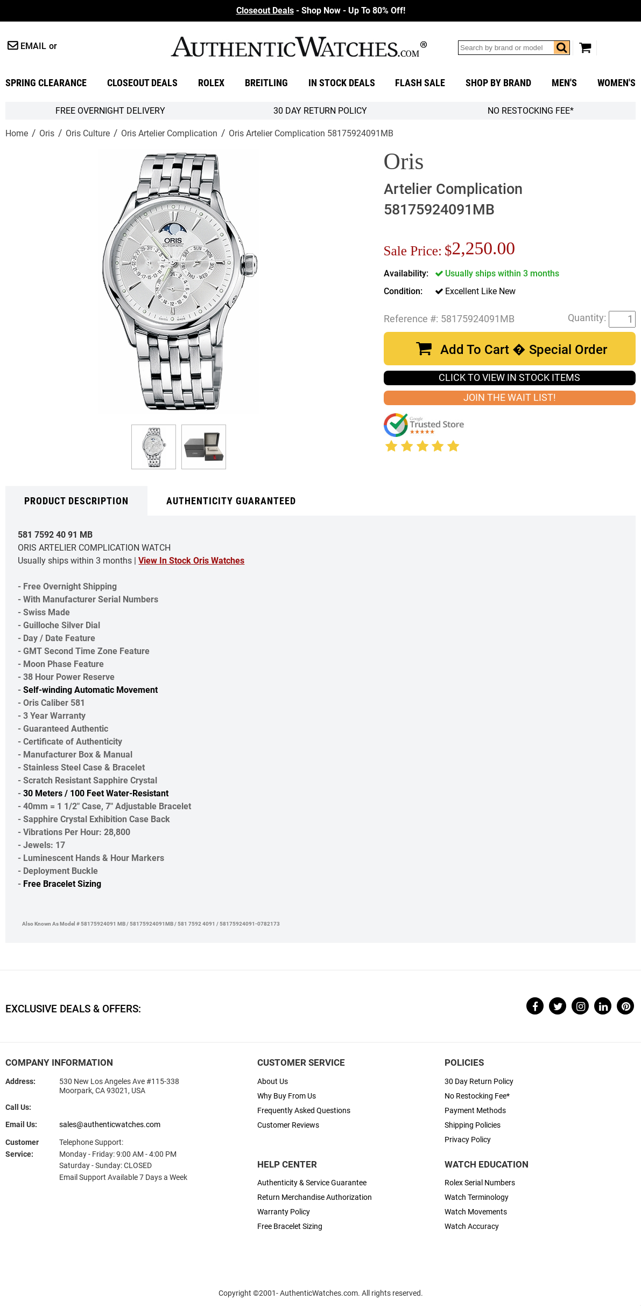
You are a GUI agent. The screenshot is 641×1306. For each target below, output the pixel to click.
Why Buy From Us (286, 1096)
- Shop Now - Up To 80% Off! (320, 10)
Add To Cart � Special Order (523, 349)
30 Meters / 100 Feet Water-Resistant (95, 793)
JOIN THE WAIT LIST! (509, 397)
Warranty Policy (283, 1212)
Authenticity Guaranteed (231, 501)
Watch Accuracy (472, 1226)
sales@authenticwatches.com (109, 1124)
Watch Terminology (477, 1197)
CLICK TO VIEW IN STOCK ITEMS (509, 377)
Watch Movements (476, 1212)
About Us (272, 1081)
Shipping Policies (473, 1125)
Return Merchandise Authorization (314, 1197)
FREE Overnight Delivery (110, 111)
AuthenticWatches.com (299, 46)
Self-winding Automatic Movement (90, 690)
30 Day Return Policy (479, 1081)
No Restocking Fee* (531, 111)
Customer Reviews (288, 1125)
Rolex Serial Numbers (480, 1182)
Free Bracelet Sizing (62, 884)
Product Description (76, 501)
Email (33, 46)
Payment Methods (475, 1110)
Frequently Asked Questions (303, 1110)
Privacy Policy (468, 1139)
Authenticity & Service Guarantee (312, 1182)
